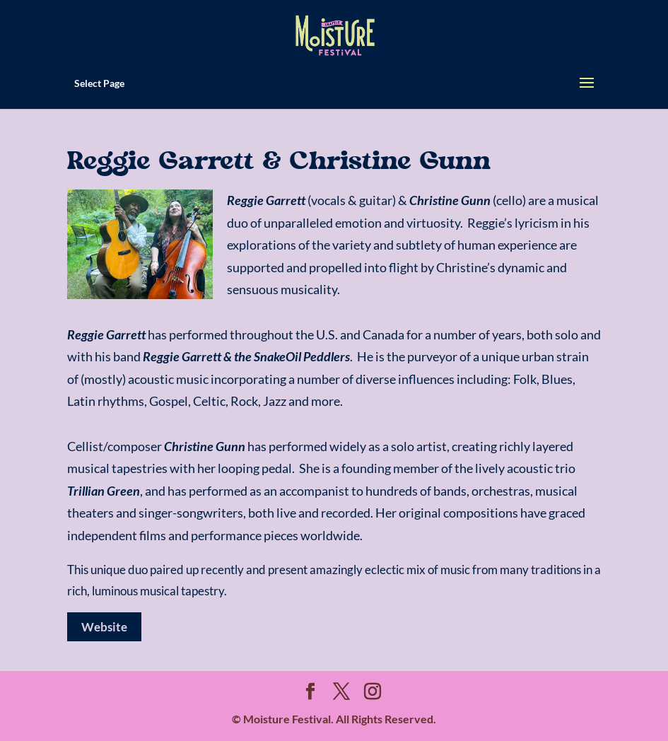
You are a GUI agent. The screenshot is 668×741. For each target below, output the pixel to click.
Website (104, 626)
